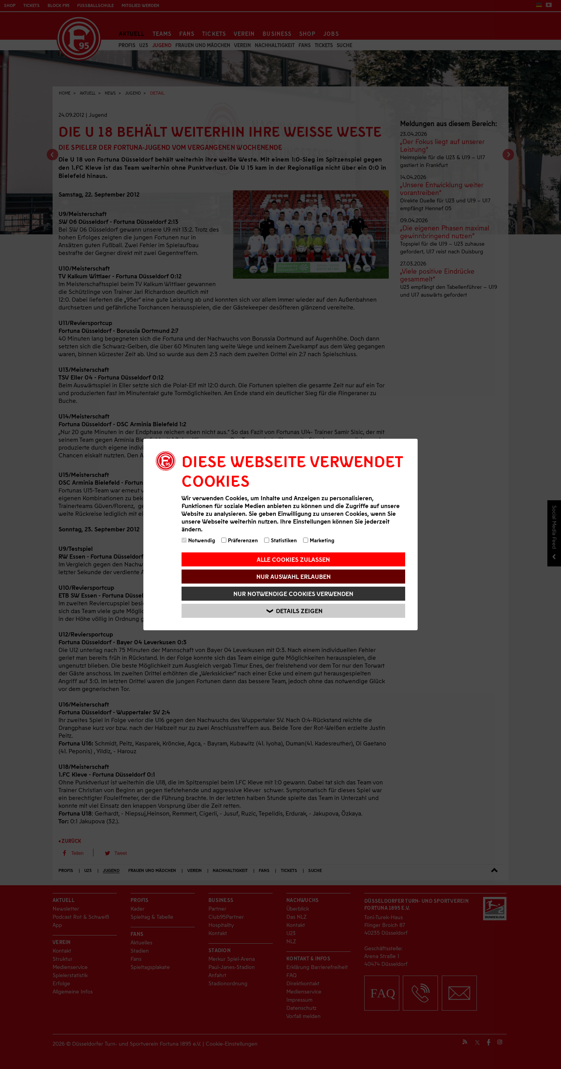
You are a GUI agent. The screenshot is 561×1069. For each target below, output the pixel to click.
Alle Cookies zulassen (293, 559)
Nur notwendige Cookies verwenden (293, 593)
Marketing (318, 540)
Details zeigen (294, 611)
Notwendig (198, 540)
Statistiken (280, 540)
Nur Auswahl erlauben (293, 576)
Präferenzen (239, 540)
